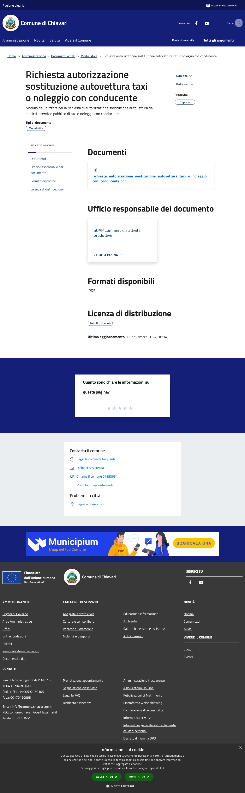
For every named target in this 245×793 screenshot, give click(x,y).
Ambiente (130, 621)
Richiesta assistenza (77, 702)
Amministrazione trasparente (144, 680)
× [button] (240, 748)
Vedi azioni (185, 84)
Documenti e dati (63, 56)
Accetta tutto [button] (106, 777)
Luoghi (188, 649)
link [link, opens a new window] (162, 768)
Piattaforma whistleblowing (142, 702)
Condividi (184, 75)
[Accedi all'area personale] (222, 5)
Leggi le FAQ (71, 695)
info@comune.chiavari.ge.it (32, 706)
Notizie (189, 613)
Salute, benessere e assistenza (144, 628)
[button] (122, 786)
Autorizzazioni (133, 636)
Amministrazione (34, 56)
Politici (7, 643)
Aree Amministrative (17, 621)
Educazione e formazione (140, 613)
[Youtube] (201, 23)
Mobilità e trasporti (76, 636)
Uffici (6, 628)
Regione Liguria (13, 5)
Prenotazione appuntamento (83, 680)
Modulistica (88, 56)
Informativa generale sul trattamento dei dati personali (149, 728)
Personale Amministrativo (20, 651)
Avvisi (188, 628)
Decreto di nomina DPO (139, 738)
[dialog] (122, 768)
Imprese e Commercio (78, 628)
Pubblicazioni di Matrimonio (142, 695)
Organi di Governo (15, 613)
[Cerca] (238, 23)
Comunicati (192, 621)
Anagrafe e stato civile (78, 613)
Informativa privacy (137, 717)
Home (11, 56)
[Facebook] (190, 23)
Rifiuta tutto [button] (139, 776)
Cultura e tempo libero (78, 621)
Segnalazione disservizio (80, 687)
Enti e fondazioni (14, 636)
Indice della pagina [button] (42, 145)
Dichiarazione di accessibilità (143, 710)
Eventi (188, 656)
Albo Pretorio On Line (138, 687)
